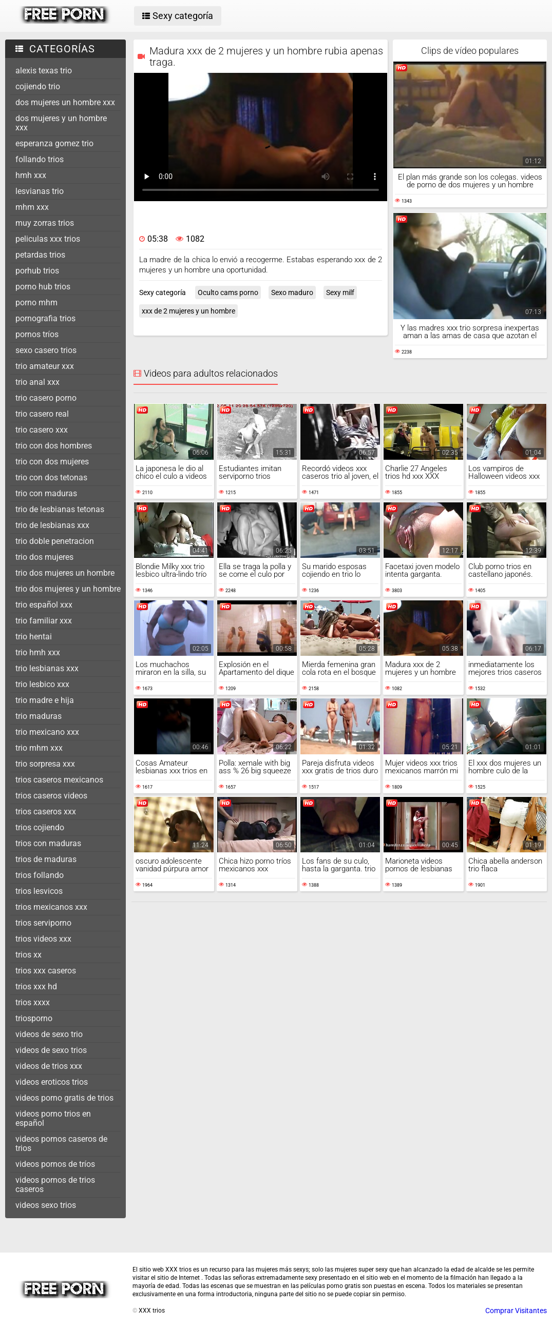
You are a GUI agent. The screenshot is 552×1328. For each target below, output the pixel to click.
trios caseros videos (51, 795)
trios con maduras (48, 843)
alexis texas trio (43, 70)
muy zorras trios (44, 223)
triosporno (33, 1018)
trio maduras (38, 716)
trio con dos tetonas (51, 477)
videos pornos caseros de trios (61, 1143)
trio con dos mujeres (52, 461)
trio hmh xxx (37, 652)
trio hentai (33, 636)
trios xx (28, 955)
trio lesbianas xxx (47, 668)
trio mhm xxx (39, 748)
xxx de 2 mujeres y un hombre (188, 311)
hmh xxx (30, 175)
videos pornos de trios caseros (55, 1184)
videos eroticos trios (51, 1082)
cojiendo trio (37, 86)
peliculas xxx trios (47, 239)
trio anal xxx (37, 382)
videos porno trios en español (53, 1118)
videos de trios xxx (48, 1066)
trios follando (39, 875)
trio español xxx (43, 605)
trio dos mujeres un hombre (65, 573)
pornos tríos (37, 334)
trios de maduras (46, 859)
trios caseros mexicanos (59, 780)
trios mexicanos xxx (51, 907)
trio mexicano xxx (47, 732)
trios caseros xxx (45, 811)
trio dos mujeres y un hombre (68, 589)
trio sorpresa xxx (45, 764)
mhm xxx (32, 207)
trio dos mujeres (44, 557)
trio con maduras (46, 493)
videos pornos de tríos (55, 1164)
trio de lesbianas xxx (52, 525)
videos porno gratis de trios (64, 1098)
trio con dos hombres (53, 446)
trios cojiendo (39, 827)
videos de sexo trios (51, 1050)
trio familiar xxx (43, 621)
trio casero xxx (41, 430)
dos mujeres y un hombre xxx (61, 122)
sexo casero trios (46, 350)
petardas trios (40, 255)
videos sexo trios (45, 1205)
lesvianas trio (39, 191)
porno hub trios (42, 286)
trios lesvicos (39, 891)
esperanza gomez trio (54, 143)
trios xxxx (32, 1002)
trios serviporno (43, 923)
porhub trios (37, 271)
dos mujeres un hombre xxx (65, 102)
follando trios (39, 159)
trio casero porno (46, 398)
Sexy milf (340, 292)
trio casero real (42, 414)
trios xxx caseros (45, 970)
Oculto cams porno (228, 292)
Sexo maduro (292, 292)
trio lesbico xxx (42, 684)
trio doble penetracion (54, 541)
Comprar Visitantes (516, 1310)
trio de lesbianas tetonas (59, 509)
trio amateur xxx (44, 366)
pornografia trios (45, 318)
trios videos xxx (43, 939)
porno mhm (36, 302)
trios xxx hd (36, 986)
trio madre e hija (44, 700)
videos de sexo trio (49, 1034)
